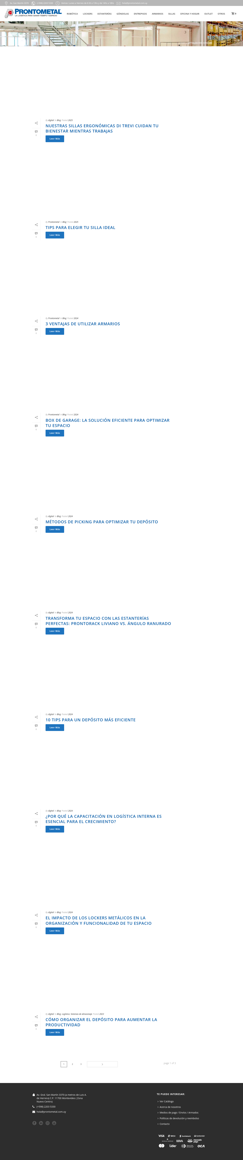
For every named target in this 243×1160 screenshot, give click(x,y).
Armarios (157, 13)
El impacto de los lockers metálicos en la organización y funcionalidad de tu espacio (99, 920)
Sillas (171, 13)
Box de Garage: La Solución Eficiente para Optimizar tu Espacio (108, 422)
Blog (59, 120)
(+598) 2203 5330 (46, 1106)
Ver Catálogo (166, 1101)
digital (51, 120)
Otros (221, 13)
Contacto (164, 1123)
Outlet (208, 13)
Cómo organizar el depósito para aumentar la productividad (101, 1022)
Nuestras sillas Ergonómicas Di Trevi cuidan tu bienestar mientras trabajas (102, 128)
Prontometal (53, 222)
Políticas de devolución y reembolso (178, 1117)
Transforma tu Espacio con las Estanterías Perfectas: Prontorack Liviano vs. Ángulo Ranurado (108, 620)
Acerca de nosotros (169, 1106)
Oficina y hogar (189, 13)
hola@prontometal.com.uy (51, 1111)
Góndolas (123, 13)
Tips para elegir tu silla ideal (80, 227)
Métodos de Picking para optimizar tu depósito (102, 521)
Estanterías (105, 13)
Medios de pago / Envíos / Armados (178, 1112)
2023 (101, 1014)
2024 (76, 318)
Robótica (72, 13)
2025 (70, 120)
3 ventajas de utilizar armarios (83, 323)
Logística (66, 1014)
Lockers (87, 13)
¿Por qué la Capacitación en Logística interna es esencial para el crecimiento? (104, 818)
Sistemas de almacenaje (81, 1014)
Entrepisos (140, 13)
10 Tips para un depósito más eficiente (91, 720)
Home (182, 43)
